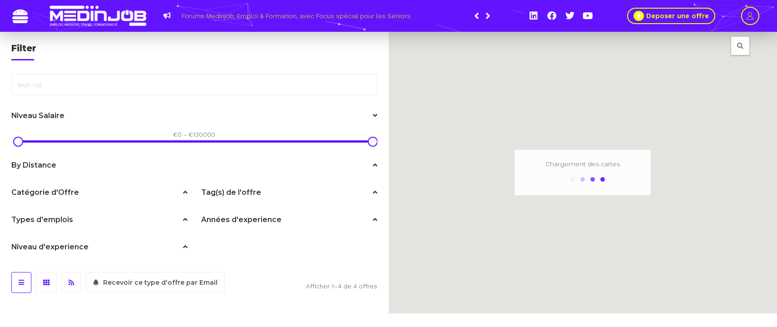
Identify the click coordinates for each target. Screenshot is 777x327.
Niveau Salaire (194, 116)
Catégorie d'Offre (99, 192)
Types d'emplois (99, 220)
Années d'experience (289, 220)
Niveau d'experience (99, 247)
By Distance (194, 165)
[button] (488, 16)
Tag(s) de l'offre (289, 192)
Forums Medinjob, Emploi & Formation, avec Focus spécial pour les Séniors (296, 16)
